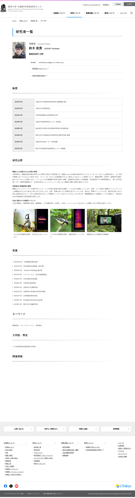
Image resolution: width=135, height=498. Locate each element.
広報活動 (121, 446)
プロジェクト (38, 453)
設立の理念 (8, 451)
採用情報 (116, 429)
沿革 (6, 453)
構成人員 (8, 464)
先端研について (59, 13)
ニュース (123, 13)
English (118, 4)
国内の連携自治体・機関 (70, 451)
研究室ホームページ (40, 68)
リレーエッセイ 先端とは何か (43, 459)
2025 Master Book (39, 75)
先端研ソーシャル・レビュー (14, 472)
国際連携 (65, 456)
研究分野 (37, 451)
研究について (75, 13)
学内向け (106, 5)
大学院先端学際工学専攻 (95, 451)
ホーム (14, 21)
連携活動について (92, 13)
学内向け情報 (122, 457)
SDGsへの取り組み (11, 459)
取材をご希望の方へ (124, 449)
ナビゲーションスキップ (91, 5)
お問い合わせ (19, 429)
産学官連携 (66, 448)
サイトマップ (122, 455)
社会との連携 (9, 467)
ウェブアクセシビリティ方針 (14, 494)
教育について (110, 13)
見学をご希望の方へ (51, 429)
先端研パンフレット (11, 470)
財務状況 (8, 462)
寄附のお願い (84, 429)
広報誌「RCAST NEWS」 (13, 475)
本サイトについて (33, 494)
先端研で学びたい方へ (93, 448)
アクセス (121, 452)
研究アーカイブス (39, 464)
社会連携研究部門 (68, 453)
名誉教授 (37, 462)
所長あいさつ (9, 448)
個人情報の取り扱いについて (53, 494)
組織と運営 (8, 456)
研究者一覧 (34, 21)
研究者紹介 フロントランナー (43, 456)
